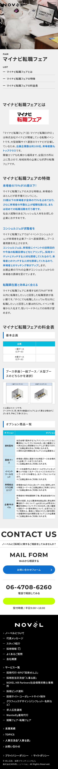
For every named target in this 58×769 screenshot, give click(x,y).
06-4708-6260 (29, 587)
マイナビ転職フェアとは (19, 72)
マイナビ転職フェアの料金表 (22, 85)
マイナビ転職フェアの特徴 (21, 78)
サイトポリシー (41, 755)
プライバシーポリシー (17, 755)
